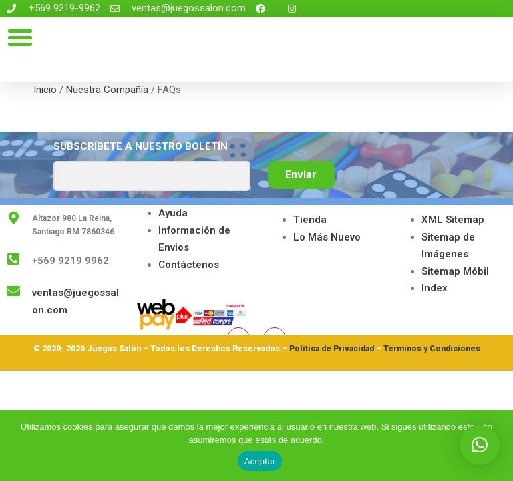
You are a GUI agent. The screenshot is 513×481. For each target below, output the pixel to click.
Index (434, 288)
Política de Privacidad (331, 348)
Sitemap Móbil (455, 271)
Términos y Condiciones (431, 348)
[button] (20, 37)
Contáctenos (188, 265)
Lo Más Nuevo (327, 237)
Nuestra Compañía (107, 90)
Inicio (45, 90)
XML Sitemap (452, 220)
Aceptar (260, 461)
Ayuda (173, 213)
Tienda (310, 220)
